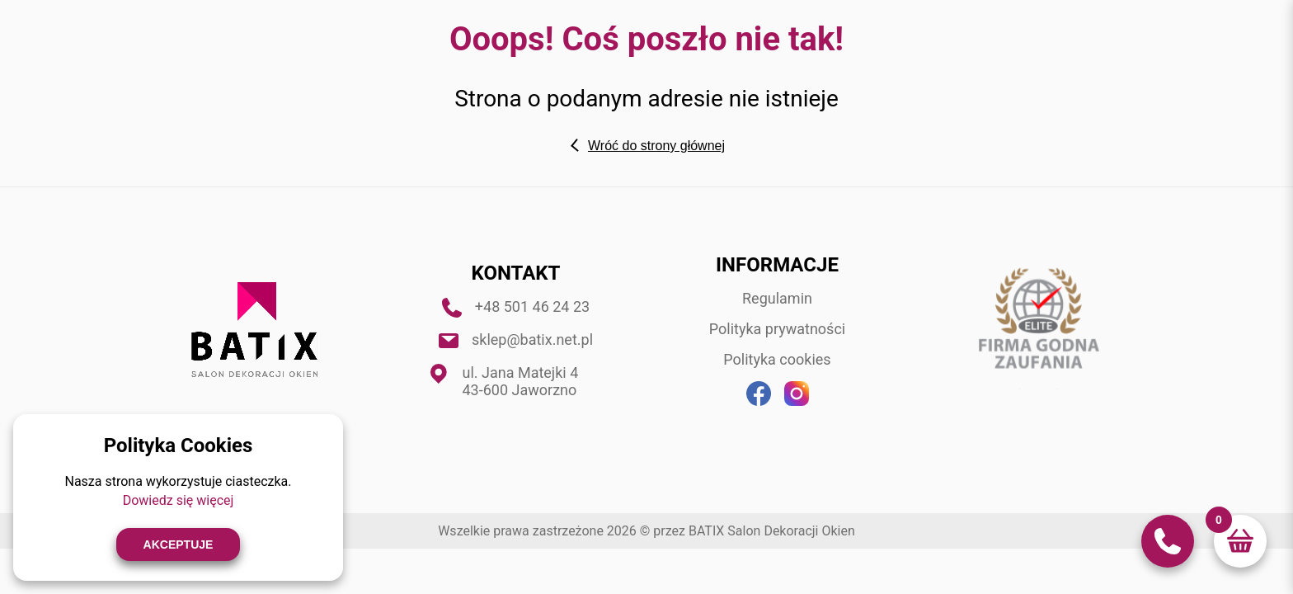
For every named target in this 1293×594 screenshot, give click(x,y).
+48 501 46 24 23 (532, 306)
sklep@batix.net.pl (532, 339)
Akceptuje (178, 544)
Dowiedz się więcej (178, 500)
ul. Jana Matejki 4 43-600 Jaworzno (521, 381)
